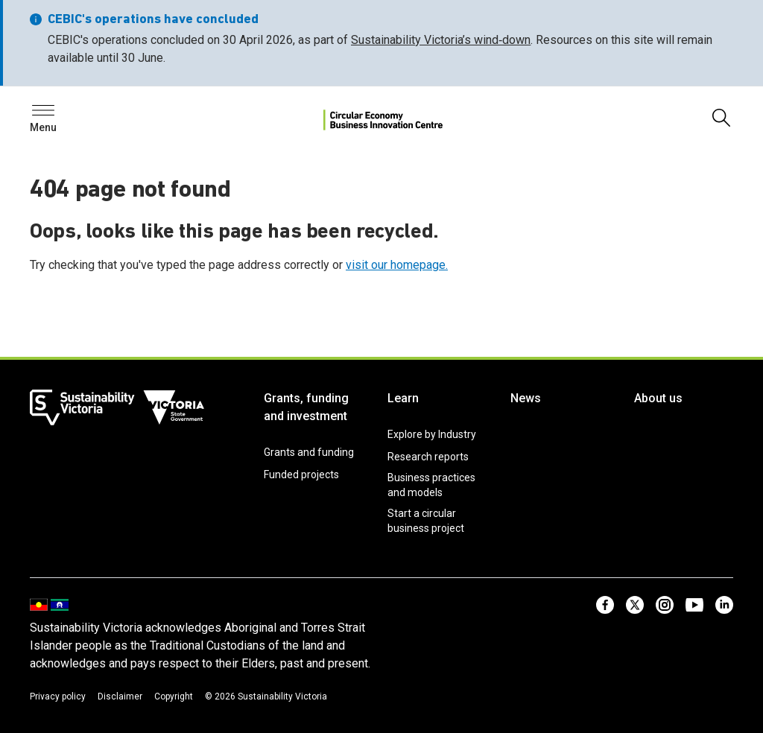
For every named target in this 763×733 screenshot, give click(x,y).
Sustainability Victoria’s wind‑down (441, 40)
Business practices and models (431, 485)
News (525, 398)
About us (658, 398)
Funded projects (301, 474)
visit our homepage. (397, 265)
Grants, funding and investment (306, 407)
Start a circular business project (425, 520)
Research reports (428, 457)
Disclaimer (120, 696)
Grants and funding (309, 452)
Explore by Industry (431, 434)
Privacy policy (58, 696)
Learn (403, 398)
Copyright (173, 696)
